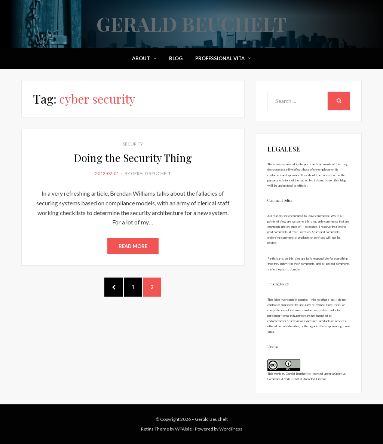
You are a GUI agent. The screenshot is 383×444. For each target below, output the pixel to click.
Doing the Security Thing (133, 158)
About (141, 58)
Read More (133, 246)
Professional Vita (220, 58)
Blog (176, 58)
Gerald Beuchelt (191, 24)
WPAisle (183, 429)
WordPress (230, 429)
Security (133, 144)
